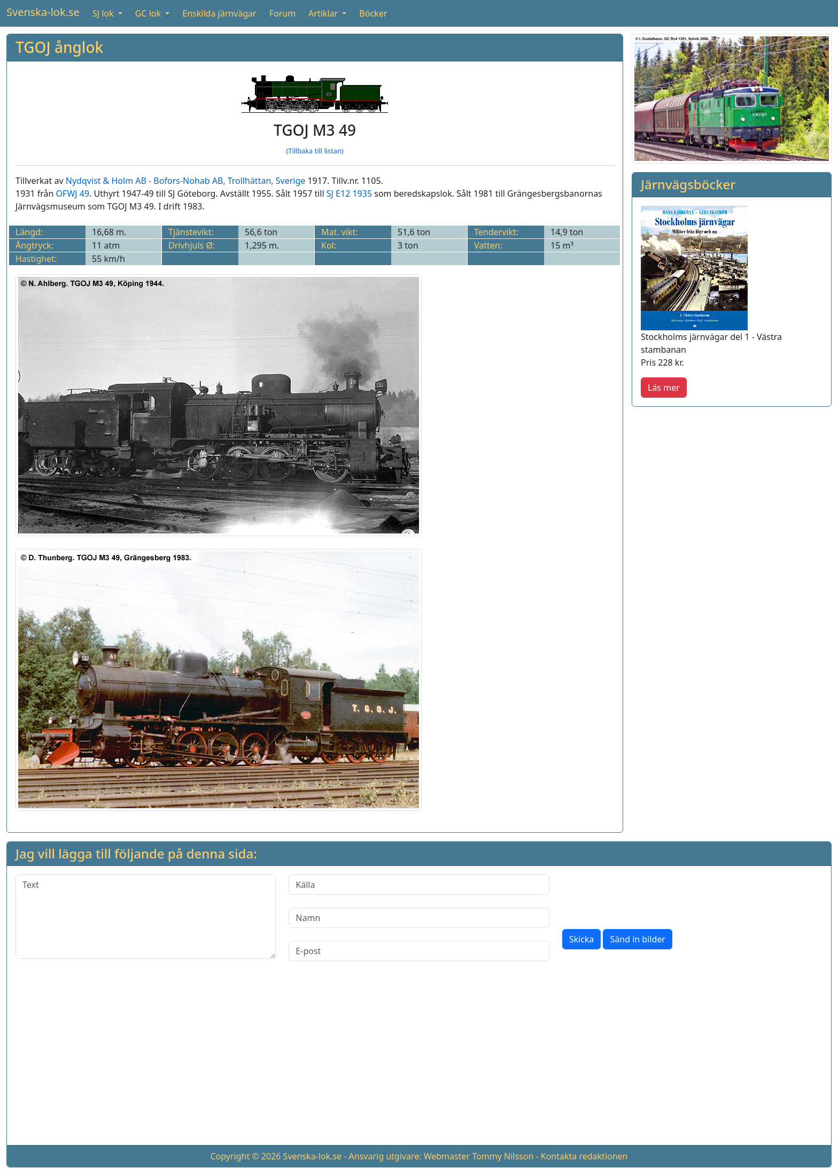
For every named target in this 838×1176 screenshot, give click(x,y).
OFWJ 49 (73, 193)
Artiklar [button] (324, 13)
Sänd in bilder (637, 939)
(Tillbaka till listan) (314, 151)
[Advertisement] (419, 1061)
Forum (282, 13)
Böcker (373, 13)
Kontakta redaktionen (584, 1156)
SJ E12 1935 (349, 193)
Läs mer (664, 387)
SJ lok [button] (104, 13)
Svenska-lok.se (43, 12)
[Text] (145, 917)
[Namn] (419, 918)
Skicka (581, 939)
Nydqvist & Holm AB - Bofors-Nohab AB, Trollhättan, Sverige (186, 181)
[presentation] (643, 895)
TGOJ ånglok (59, 47)
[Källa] (419, 885)
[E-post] (419, 951)
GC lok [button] (149, 13)
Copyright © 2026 (245, 1156)
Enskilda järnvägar (219, 13)
